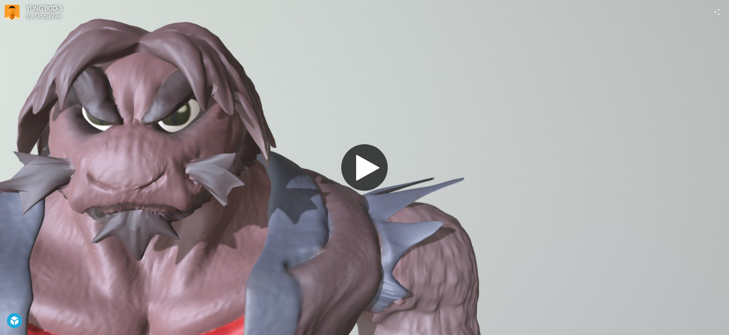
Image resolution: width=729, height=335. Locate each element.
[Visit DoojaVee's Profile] (12, 12)
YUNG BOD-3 (44, 8)
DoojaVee (48, 16)
